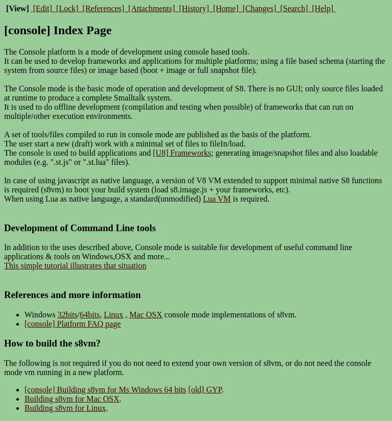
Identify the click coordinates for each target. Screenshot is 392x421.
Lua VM (217, 198)
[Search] (294, 8)
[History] (194, 8)
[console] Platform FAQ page (72, 323)
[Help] (322, 8)
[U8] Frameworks (182, 152)
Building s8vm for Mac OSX (71, 398)
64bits (90, 314)
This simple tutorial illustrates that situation (75, 265)
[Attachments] (151, 8)
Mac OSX (146, 314)
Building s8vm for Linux (65, 408)
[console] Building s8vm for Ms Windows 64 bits (105, 389)
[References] (104, 8)
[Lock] (67, 8)
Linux (113, 314)
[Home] (225, 8)
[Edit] (42, 8)
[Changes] (259, 8)
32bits (68, 314)
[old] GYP (205, 389)
